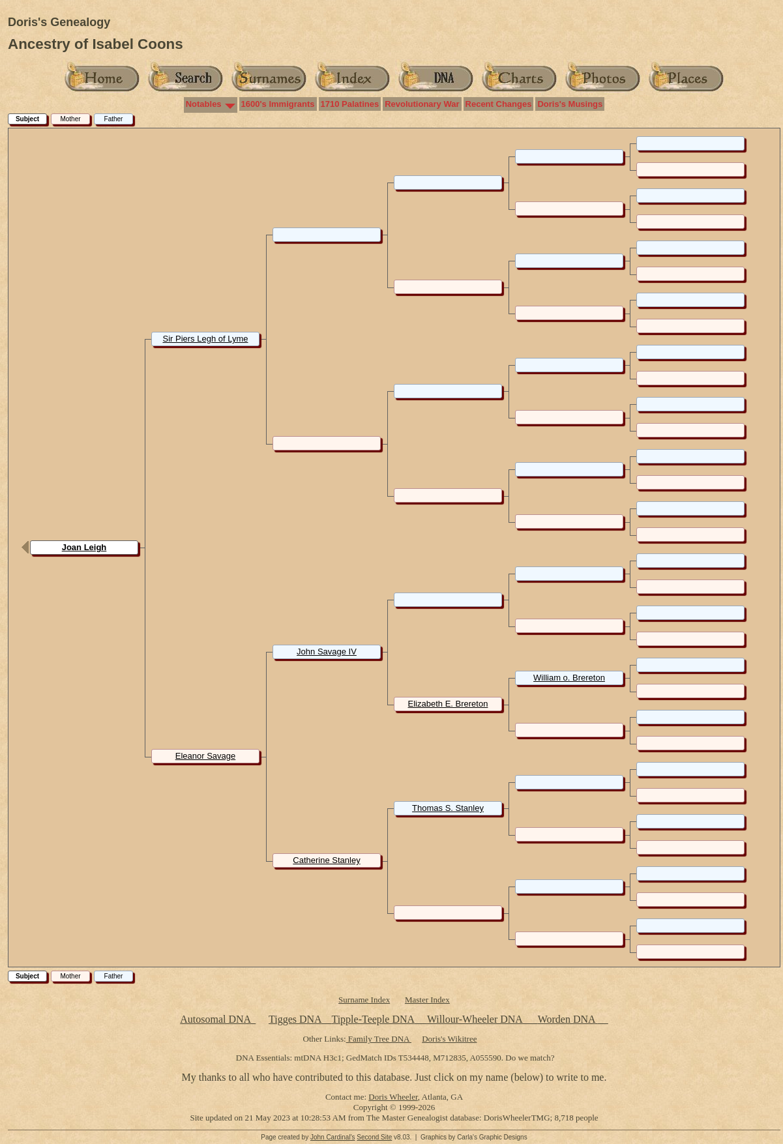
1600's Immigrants (278, 104)
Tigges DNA (295, 1019)
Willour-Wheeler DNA (476, 1019)
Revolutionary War (422, 104)
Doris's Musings (569, 104)
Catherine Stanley (326, 860)
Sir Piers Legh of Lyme (205, 339)
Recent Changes (498, 104)
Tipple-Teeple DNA (372, 1019)
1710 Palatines (350, 104)
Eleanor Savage (205, 756)
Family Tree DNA (378, 1039)
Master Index (427, 1000)
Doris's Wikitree (449, 1039)
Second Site (374, 1137)
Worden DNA (568, 1019)
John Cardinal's (332, 1137)
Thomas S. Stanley (448, 808)
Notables (204, 104)
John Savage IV (327, 651)
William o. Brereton (569, 677)
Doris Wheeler (392, 1097)
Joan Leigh (84, 547)
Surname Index (364, 1000)
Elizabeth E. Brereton (448, 704)
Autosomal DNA (218, 1019)
